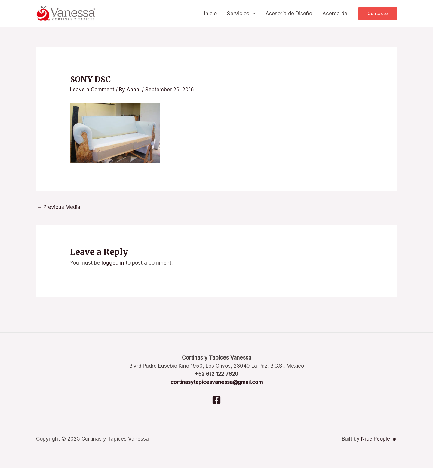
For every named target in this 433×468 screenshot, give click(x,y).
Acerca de (334, 14)
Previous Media (58, 207)
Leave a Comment (92, 89)
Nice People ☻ (379, 439)
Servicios (238, 14)
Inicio (210, 14)
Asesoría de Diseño (289, 14)
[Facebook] (216, 399)
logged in (113, 263)
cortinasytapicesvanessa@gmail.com (216, 382)
